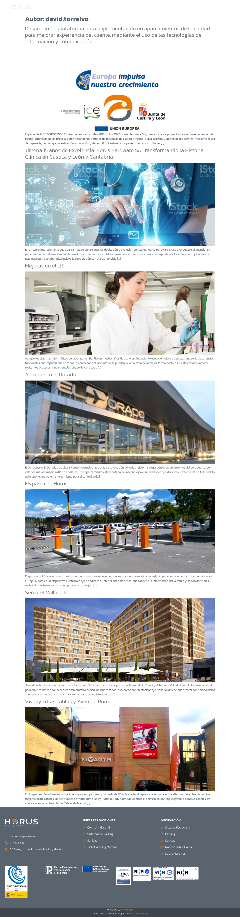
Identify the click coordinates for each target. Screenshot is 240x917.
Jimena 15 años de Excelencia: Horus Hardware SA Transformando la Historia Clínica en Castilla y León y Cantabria (114, 153)
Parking (178, 7)
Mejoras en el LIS (44, 266)
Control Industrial (151, 7)
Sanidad (197, 7)
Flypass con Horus (46, 484)
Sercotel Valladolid (47, 592)
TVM (212, 7)
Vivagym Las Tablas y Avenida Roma (68, 701)
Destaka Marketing (138, 913)
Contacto (227, 7)
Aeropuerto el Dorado (50, 375)
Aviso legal (128, 909)
